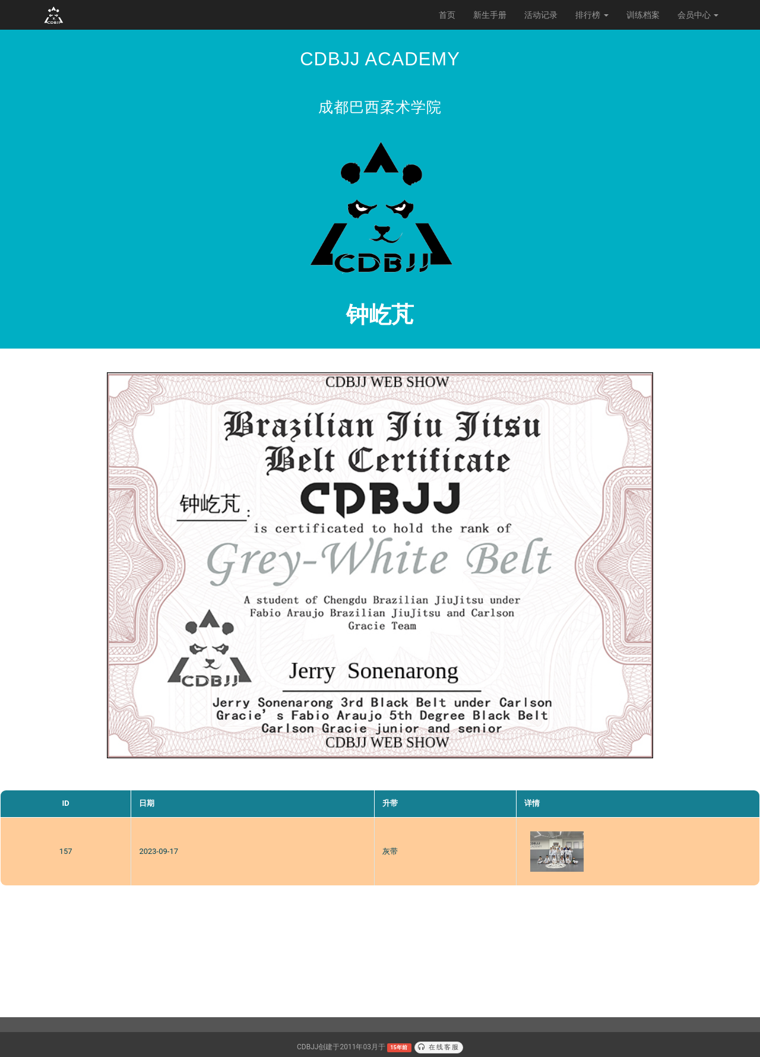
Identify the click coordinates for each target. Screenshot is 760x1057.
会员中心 (697, 15)
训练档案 (643, 15)
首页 (447, 15)
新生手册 (489, 15)
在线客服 (439, 1047)
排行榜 (591, 15)
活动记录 (541, 15)
